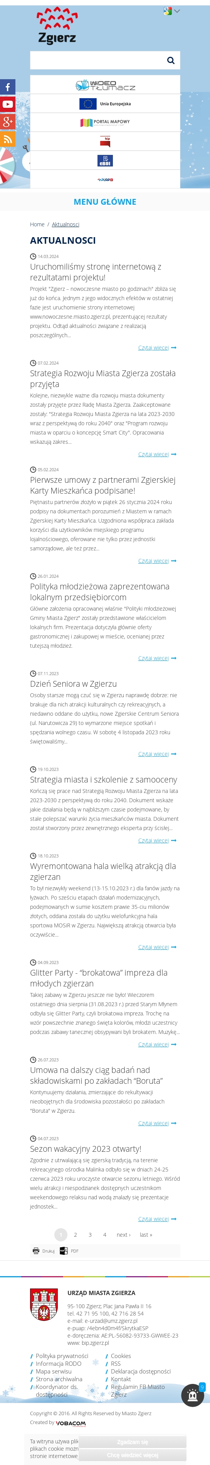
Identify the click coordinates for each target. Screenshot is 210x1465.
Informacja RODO (58, 1363)
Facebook (7, 87)
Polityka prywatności (62, 1356)
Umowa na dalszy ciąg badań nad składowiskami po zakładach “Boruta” (96, 1075)
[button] (192, 1395)
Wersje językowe (177, 11)
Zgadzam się (132, 1442)
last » (146, 1234)
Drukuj (48, 1251)
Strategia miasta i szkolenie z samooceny (103, 779)
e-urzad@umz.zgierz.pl (111, 1320)
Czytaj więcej (159, 347)
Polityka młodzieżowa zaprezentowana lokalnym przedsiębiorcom (100, 592)
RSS (116, 1363)
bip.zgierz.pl (95, 1342)
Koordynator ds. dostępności (57, 1390)
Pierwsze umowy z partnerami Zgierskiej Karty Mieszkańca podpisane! (103, 485)
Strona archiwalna (59, 1379)
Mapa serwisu (54, 1371)
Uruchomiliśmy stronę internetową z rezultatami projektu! (95, 272)
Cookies (121, 1356)
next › (124, 1234)
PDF (75, 1251)
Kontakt (121, 1379)
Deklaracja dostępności (141, 1371)
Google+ (7, 121)
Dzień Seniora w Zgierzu (73, 683)
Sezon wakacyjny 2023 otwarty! (85, 1148)
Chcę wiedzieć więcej (132, 1455)
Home (37, 224)
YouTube (7, 104)
